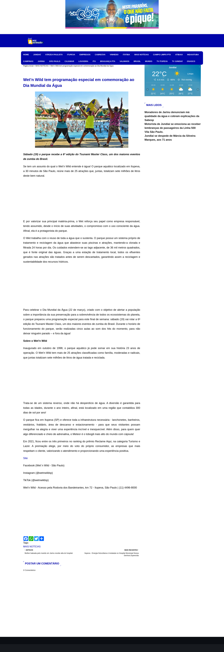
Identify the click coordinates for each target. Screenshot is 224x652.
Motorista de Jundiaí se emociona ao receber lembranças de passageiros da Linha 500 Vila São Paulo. (173, 128)
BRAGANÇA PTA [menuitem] (107, 61)
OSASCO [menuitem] (191, 61)
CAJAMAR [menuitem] (69, 61)
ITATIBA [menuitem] (126, 54)
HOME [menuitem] (26, 54)
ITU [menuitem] (94, 61)
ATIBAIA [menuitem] (179, 54)
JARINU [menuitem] (41, 61)
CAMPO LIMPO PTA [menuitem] (162, 54)
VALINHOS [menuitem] (124, 61)
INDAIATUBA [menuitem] (193, 54)
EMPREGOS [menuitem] (84, 54)
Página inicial (28, 66)
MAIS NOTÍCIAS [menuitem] (141, 54)
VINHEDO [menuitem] (114, 54)
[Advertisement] (81, 198)
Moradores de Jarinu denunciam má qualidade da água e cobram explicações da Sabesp (172, 116)
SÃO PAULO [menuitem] (54, 61)
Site (25, 458)
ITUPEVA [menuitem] (71, 54)
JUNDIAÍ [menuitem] (37, 54)
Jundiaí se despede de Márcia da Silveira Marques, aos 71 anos (170, 137)
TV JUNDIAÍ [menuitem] (177, 61)
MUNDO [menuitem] (148, 61)
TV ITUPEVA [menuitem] (162, 61)
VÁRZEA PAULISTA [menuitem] (54, 54)
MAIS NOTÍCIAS (41, 66)
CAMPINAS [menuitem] (28, 61)
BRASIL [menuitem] (137, 61)
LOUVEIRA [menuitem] (83, 61)
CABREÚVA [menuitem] (100, 54)
